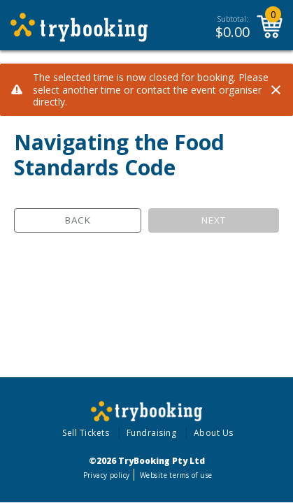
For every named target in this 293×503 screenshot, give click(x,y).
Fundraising (152, 433)
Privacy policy (106, 475)
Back (78, 220)
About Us (214, 433)
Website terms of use (176, 475)
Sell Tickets (85, 433)
